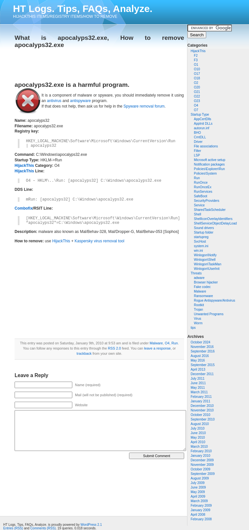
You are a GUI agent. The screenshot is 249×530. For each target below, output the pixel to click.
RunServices (203, 191)
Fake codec (202, 287)
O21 (197, 92)
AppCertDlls (202, 119)
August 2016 (200, 356)
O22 (197, 96)
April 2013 (198, 369)
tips (193, 327)
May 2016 (198, 360)
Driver (198, 142)
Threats (196, 273)
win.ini (198, 250)
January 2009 (200, 510)
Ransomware (203, 296)
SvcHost (200, 241)
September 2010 (203, 419)
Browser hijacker (206, 282)
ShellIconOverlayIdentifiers (213, 219)
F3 (196, 60)
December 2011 (202, 374)
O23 (197, 101)
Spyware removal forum (144, 106)
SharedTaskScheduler (210, 210)
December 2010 (202, 406)
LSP (197, 155)
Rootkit (199, 305)
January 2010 (200, 455)
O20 (197, 87)
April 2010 (198, 442)
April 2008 (198, 514)
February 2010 (201, 451)
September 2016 (203, 351)
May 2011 (198, 387)
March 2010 (199, 446)
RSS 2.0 (114, 348)
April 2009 (198, 496)
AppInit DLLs (203, 123)
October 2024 (200, 342)
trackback (84, 353)
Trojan (198, 309)
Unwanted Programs (208, 314)
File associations (206, 146)
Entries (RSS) (13, 528)
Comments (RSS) (42, 528)
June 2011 (198, 383)
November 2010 (202, 410)
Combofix (23, 208)
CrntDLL (200, 137)
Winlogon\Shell (205, 259)
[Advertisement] (90, 63)
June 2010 (198, 433)
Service (199, 205)
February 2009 (201, 505)
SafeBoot (200, 196)
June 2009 (198, 487)
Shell (197, 214)
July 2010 (198, 428)
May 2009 (198, 492)
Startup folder (203, 232)
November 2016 (202, 347)
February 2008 (201, 519)
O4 (196, 105)
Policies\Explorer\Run (209, 169)
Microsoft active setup (209, 160)
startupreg (201, 237)
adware (199, 278)
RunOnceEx (202, 187)
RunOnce (201, 182)
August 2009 (200, 478)
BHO (197, 132)
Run (197, 178)
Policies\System (205, 173)
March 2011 (199, 392)
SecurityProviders (206, 200)
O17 (197, 73)
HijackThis (198, 51)
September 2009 (203, 474)
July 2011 (198, 378)
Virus (197, 318)
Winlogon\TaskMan (207, 264)
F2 (196, 55)
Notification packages (209, 164)
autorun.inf (201, 128)
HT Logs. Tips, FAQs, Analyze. (82, 8)
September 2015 (203, 365)
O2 (196, 83)
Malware (200, 291)
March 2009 (199, 501)
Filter (197, 151)
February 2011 (201, 396)
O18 (197, 78)
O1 (196, 64)
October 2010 (200, 415)
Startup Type (200, 114)
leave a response (157, 348)
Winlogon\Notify (205, 255)
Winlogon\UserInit (206, 269)
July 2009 (198, 483)
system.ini (201, 246)
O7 (196, 110)
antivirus (54, 100)
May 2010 (198, 437)
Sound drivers (204, 228)
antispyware (80, 100)
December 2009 (202, 460)
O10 (197, 69)
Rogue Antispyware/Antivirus (214, 300)
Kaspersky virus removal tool (99, 241)
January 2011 (200, 401)
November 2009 (202, 465)
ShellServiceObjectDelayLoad (215, 223)
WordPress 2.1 (91, 524)
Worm (198, 323)
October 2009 (200, 469)
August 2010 (200, 424)
